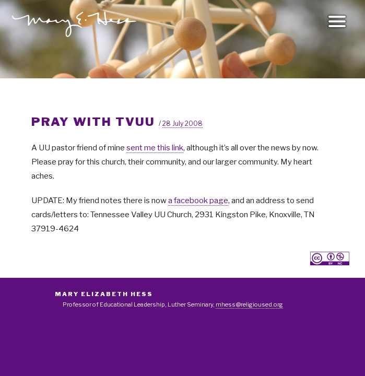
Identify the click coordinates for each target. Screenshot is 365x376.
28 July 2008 (182, 123)
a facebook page (198, 200)
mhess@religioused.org (249, 304)
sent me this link (154, 147)
